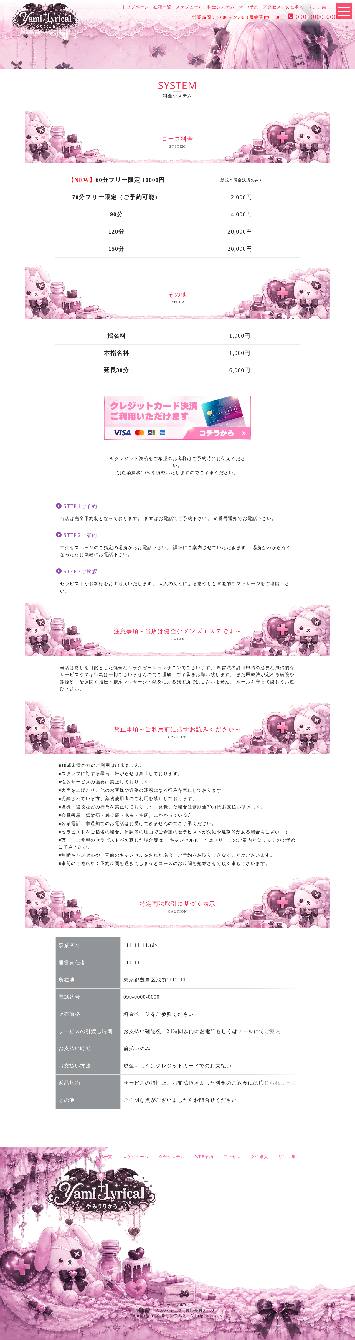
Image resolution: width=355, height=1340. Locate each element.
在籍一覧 (162, 6)
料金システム (221, 6)
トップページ (135, 6)
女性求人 (294, 6)
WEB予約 (249, 6)
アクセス (272, 6)
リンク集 (317, 6)
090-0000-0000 (313, 16)
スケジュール (189, 6)
